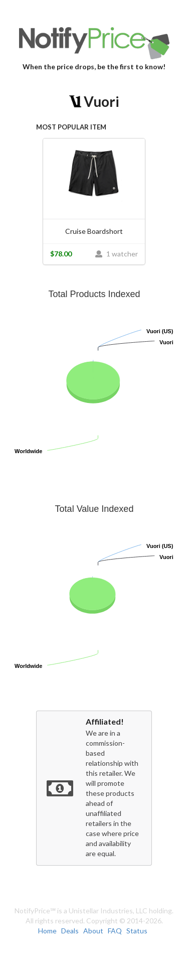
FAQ (115, 930)
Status (136, 930)
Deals (70, 930)
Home (47, 930)
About (93, 930)
